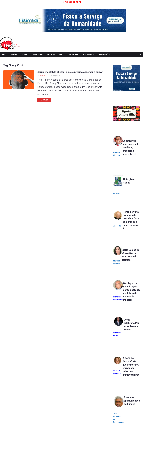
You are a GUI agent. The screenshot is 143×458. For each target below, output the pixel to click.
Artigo (61, 54)
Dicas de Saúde (104, 54)
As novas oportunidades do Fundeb (132, 407)
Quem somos (38, 54)
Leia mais (44, 100)
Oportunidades (88, 54)
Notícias (14, 54)
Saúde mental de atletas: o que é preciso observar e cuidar (70, 72)
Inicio (4, 54)
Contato (25, 54)
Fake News (51, 54)
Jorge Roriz (43, 76)
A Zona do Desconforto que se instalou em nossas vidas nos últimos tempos (130, 370)
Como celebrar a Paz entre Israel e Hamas (129, 329)
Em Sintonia (73, 54)
